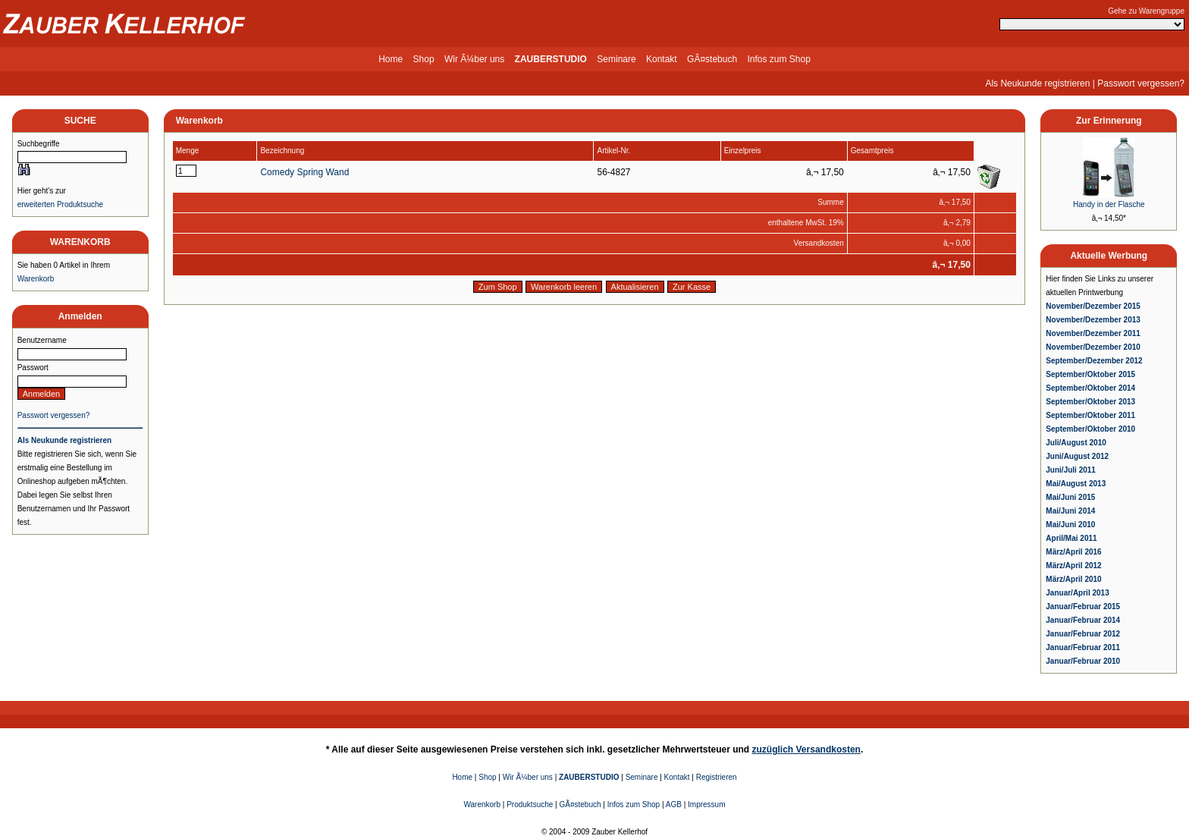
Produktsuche (530, 804)
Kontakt (661, 59)
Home (390, 59)
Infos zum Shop (778, 59)
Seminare (616, 59)
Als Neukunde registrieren (1037, 83)
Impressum (706, 804)
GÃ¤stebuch (712, 59)
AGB (674, 804)
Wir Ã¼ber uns (474, 59)
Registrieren (716, 777)
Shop (424, 59)
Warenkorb (36, 279)
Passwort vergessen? (1140, 83)
